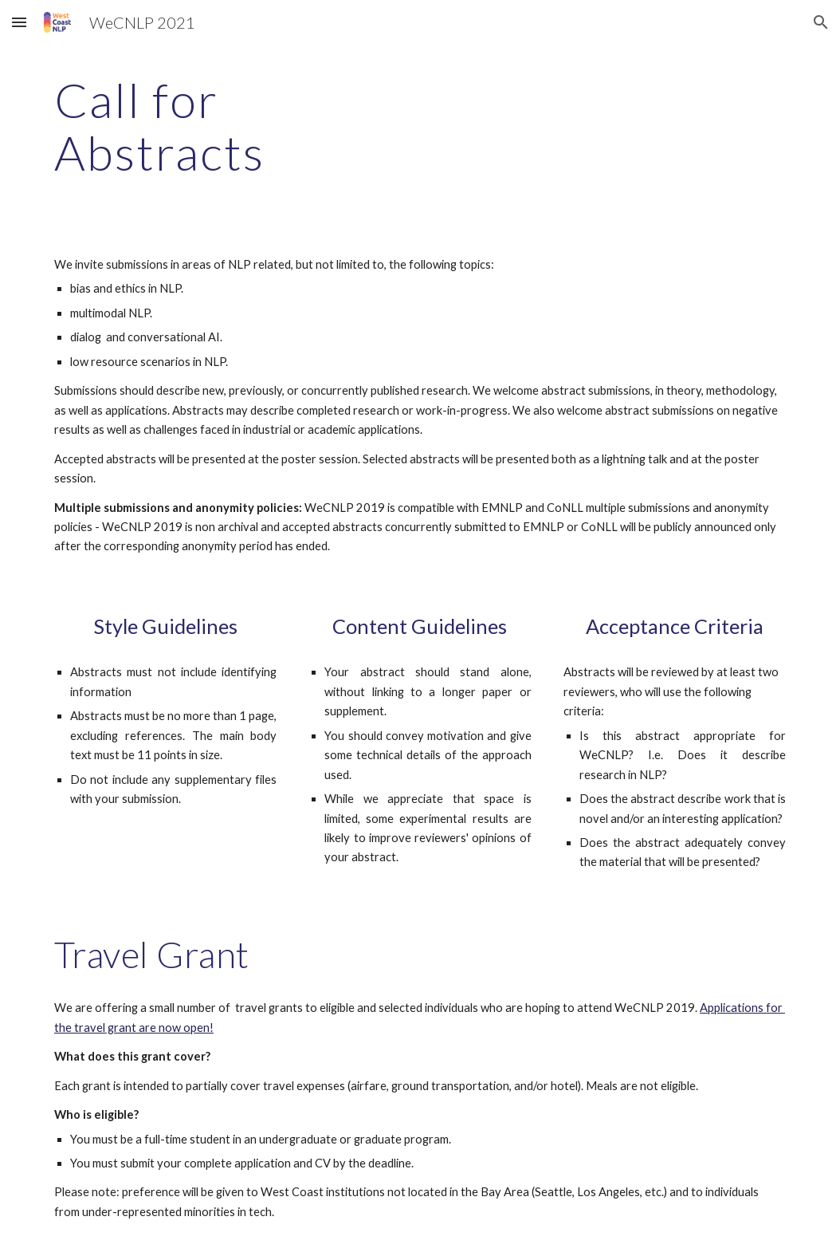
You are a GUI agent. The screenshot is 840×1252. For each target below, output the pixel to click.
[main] (229, 126)
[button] (19, 22)
